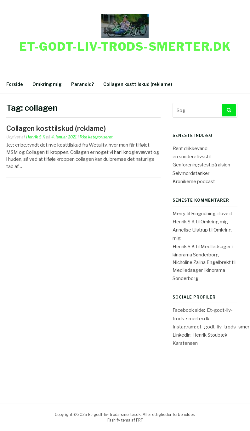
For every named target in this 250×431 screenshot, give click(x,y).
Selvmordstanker (191, 173)
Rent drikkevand (190, 148)
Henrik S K (35, 137)
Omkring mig (47, 84)
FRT (139, 420)
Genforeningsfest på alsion (201, 165)
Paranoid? (82, 84)
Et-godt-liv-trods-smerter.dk (125, 46)
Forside (14, 84)
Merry (179, 213)
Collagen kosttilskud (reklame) (137, 84)
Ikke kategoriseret (96, 137)
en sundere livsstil (192, 157)
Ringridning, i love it (211, 213)
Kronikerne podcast (194, 181)
